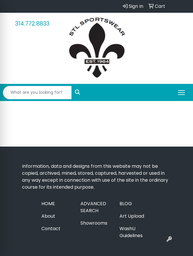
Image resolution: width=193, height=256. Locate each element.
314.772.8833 (32, 23)
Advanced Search (93, 207)
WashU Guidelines (131, 232)
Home (48, 203)
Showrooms (93, 223)
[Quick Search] (37, 92)
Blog (126, 203)
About (48, 216)
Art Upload (132, 216)
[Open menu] (181, 92)
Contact (50, 228)
